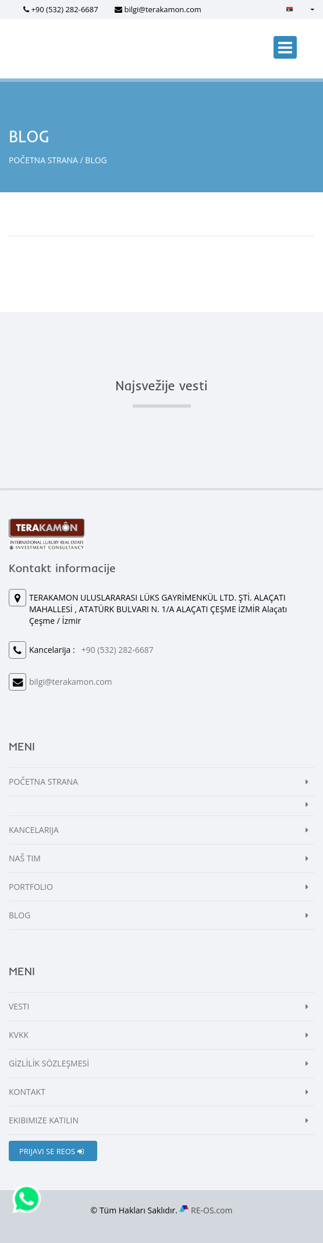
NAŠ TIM (25, 858)
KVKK (19, 1034)
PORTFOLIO (31, 886)
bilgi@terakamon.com (162, 9)
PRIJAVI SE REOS (51, 1151)
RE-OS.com (211, 1210)
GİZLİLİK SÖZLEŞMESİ (49, 1063)
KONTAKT (27, 1091)
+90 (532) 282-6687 (64, 9)
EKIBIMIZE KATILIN (44, 1120)
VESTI (19, 1006)
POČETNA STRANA (43, 160)
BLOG (19, 915)
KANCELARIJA (34, 829)
